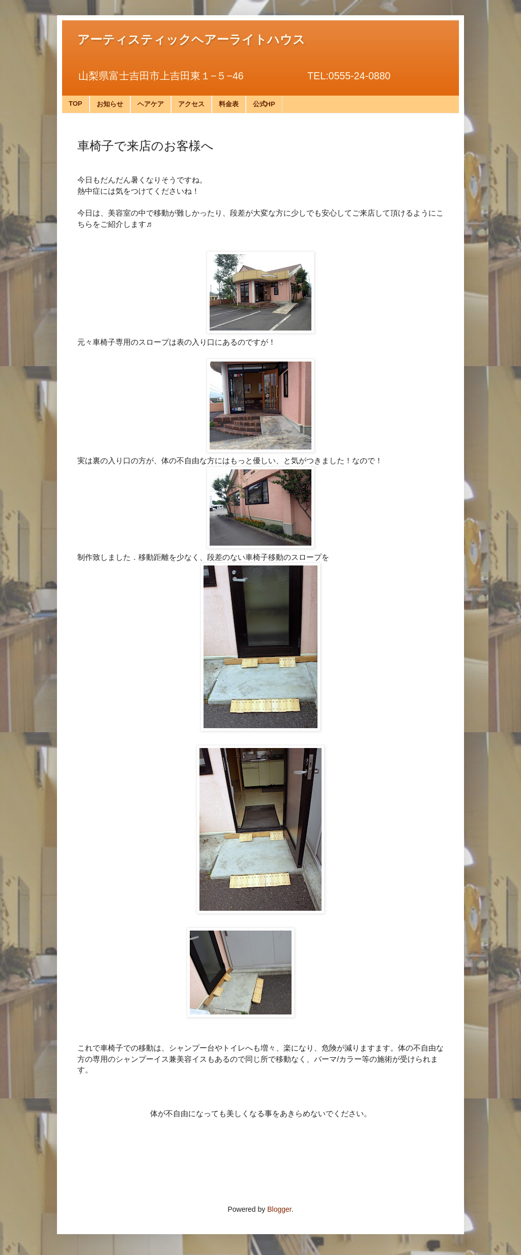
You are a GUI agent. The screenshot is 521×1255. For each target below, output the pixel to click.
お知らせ (110, 104)
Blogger (279, 1209)
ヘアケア (150, 104)
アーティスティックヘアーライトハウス (191, 39)
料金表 (229, 104)
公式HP (264, 104)
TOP (75, 103)
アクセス (191, 104)
